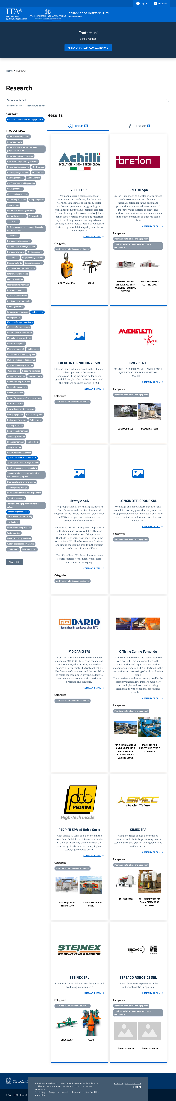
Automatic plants (14, 141)
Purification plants (15, 403)
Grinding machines (15, 306)
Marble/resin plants (16, 343)
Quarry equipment (15, 414)
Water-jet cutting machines (19, 538)
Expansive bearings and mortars (21, 268)
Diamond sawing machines (19, 240)
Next (106, 268)
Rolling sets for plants (16, 419)
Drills (13, 257)
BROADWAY (67, 1039)
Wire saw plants (29, 549)
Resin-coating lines (34, 414)
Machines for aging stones (18, 327)
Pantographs (13, 370)
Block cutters (38, 166)
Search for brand (16, 100)
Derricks (13, 235)
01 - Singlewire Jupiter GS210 (66, 904)
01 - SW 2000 (126, 899)
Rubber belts (35, 419)
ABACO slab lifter (66, 283)
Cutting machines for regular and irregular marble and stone (25, 228)
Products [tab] (139, 126)
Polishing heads (35, 376)
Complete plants (36, 199)
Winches (13, 549)
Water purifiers (13, 532)
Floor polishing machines (18, 284)
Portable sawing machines (18, 381)
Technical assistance (16, 498)
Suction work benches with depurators (24, 492)
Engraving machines (34, 262)
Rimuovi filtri (14, 561)
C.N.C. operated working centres (21, 183)
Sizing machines (14, 447)
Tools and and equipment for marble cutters (23, 505)
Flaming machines (15, 279)
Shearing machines (15, 441)
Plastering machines (31, 370)
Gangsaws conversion (16, 290)
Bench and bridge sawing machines (22, 161)
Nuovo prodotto (125, 1048)
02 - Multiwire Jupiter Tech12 (91, 904)
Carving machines (15, 188)
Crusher (13, 221)
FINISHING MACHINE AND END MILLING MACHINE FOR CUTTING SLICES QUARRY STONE (125, 751)
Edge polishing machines (33, 257)
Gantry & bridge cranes (17, 295)
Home (9, 71)
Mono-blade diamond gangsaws (21, 354)
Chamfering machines (16, 199)
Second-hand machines (17, 430)
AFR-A (90, 283)
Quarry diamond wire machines (20, 408)
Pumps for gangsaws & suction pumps (24, 398)
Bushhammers (33, 177)
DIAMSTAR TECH (149, 428)
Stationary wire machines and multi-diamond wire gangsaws (23, 475)
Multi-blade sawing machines (20, 365)
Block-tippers (38, 172)
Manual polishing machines (19, 337)
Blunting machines (15, 177)
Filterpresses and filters (17, 273)
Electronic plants (14, 262)
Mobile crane (33, 348)
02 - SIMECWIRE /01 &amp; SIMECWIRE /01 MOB (149, 902)
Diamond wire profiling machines (21, 246)
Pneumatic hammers (16, 376)
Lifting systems (14, 317)
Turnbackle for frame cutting (19, 516)
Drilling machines (35, 251)
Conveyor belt (35, 216)
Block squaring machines (18, 172)
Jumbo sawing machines (17, 311)
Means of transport (15, 348)
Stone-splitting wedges (17, 487)
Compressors (13, 205)
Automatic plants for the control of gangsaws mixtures (22, 149)
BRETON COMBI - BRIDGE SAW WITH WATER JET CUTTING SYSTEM (125, 286)
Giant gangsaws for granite (19, 301)
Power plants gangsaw (17, 387)
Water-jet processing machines (20, 543)
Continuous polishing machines (20, 210)
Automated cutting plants (18, 136)
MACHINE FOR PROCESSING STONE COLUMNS (149, 748)
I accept (136, 1087)
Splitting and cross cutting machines (23, 462)
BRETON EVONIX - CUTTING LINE (149, 283)
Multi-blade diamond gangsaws (21, 359)
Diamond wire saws (15, 251)
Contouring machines (16, 216)
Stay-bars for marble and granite (21, 481)
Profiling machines (15, 392)
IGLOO (91, 1039)
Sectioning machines (16, 436)
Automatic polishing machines (20, 155)
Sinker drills (33, 441)
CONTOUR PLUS (125, 428)
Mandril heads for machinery (19, 332)
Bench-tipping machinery (18, 166)
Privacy (118, 1084)
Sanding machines (15, 425)
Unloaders (13, 521)
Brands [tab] (78, 126)
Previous (52, 268)
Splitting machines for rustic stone (22, 467)
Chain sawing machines (17, 194)
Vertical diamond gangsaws (19, 527)
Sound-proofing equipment (19, 452)
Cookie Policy (133, 1084)
